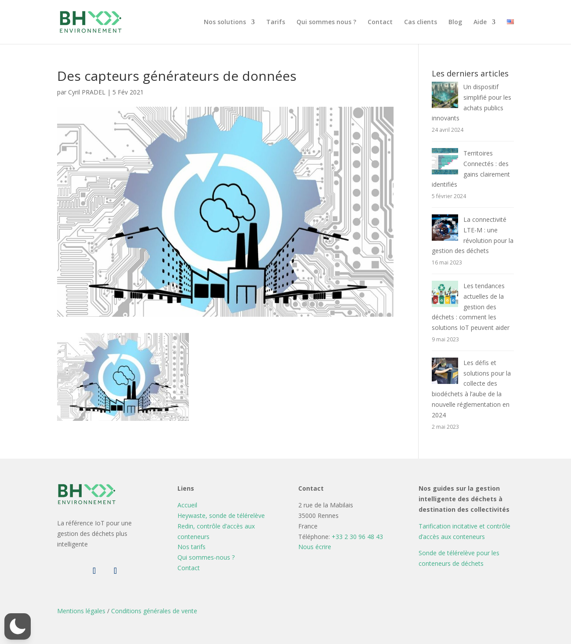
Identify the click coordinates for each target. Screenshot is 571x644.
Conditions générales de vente (154, 611)
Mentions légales (81, 611)
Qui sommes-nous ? (206, 557)
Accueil (187, 505)
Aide (480, 22)
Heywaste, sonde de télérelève (221, 515)
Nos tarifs (191, 547)
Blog (455, 22)
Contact (380, 22)
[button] (17, 626)
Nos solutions (225, 22)
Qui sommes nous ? (326, 22)
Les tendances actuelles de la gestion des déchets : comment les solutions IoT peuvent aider (471, 307)
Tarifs (275, 22)
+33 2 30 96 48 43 (357, 536)
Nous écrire (314, 547)
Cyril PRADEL (86, 92)
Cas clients (420, 22)
